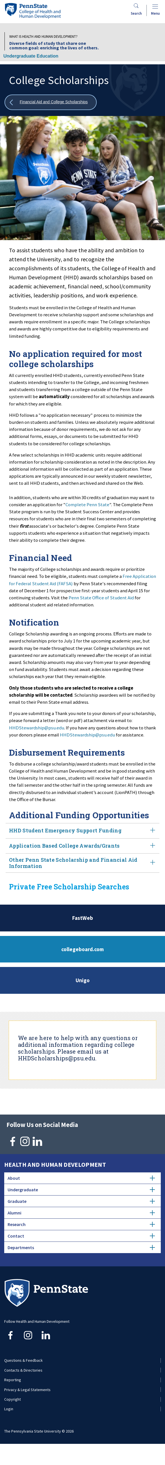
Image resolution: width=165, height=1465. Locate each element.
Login (8, 1408)
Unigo (83, 980)
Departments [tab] (81, 1247)
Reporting (12, 1379)
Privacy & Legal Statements (27, 1389)
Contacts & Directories (23, 1370)
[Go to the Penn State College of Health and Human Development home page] (32, 11)
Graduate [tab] (81, 1201)
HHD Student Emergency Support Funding (82, 831)
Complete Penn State (87, 504)
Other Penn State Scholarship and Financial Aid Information (82, 862)
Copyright (12, 1399)
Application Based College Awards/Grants (82, 846)
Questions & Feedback (23, 1360)
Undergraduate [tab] (81, 1189)
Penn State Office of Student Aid (101, 598)
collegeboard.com (82, 949)
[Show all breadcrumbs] (50, 102)
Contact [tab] (81, 1236)
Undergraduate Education (30, 56)
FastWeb (82, 917)
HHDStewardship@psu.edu (36, 728)
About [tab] (81, 1178)
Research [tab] (81, 1224)
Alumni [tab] (81, 1213)
